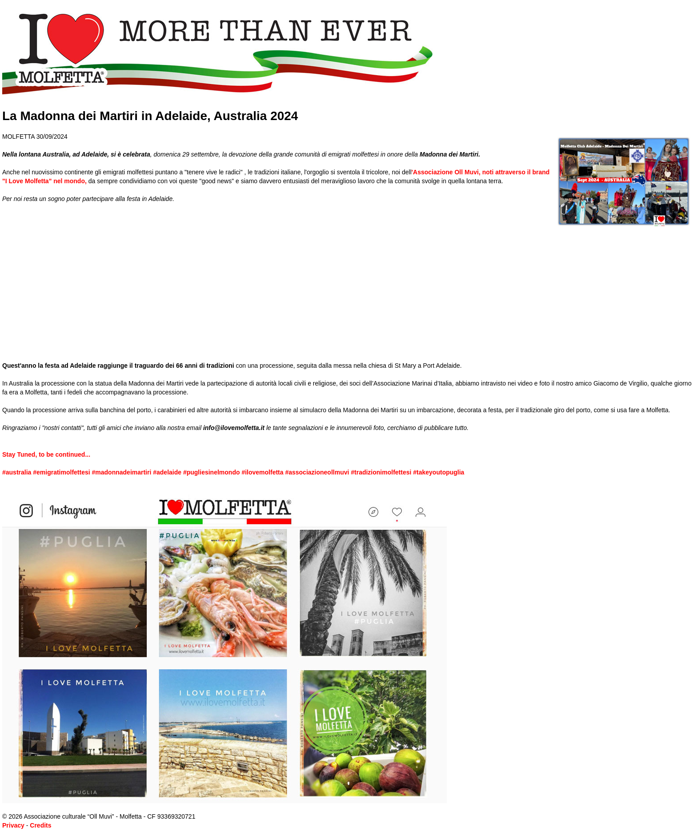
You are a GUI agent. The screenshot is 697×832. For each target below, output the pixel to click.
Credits (40, 825)
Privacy (13, 825)
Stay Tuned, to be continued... (46, 454)
